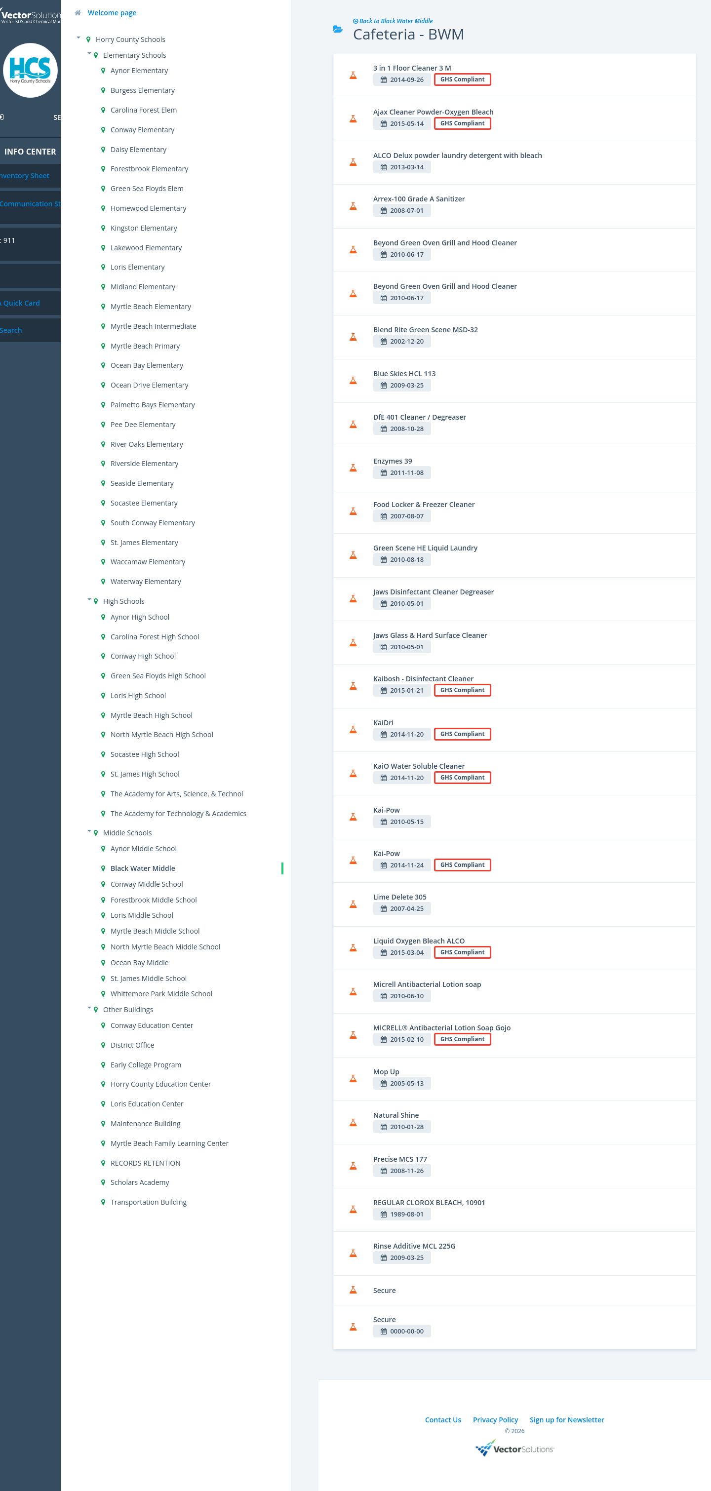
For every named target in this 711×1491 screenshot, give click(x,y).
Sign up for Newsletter (567, 1419)
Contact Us (443, 1419)
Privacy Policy (495, 1419)
